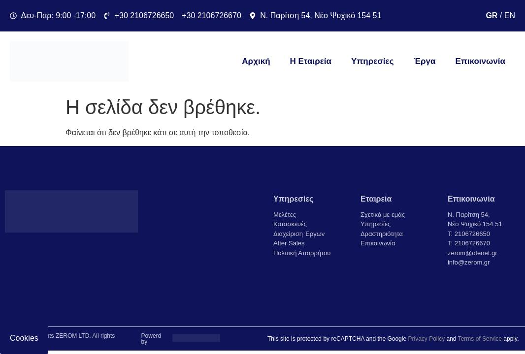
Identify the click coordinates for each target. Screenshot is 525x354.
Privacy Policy (426, 338)
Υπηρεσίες (372, 61)
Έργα (425, 61)
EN (509, 15)
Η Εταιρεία (310, 61)
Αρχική (256, 61)
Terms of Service (480, 338)
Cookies (24, 338)
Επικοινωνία (480, 61)
